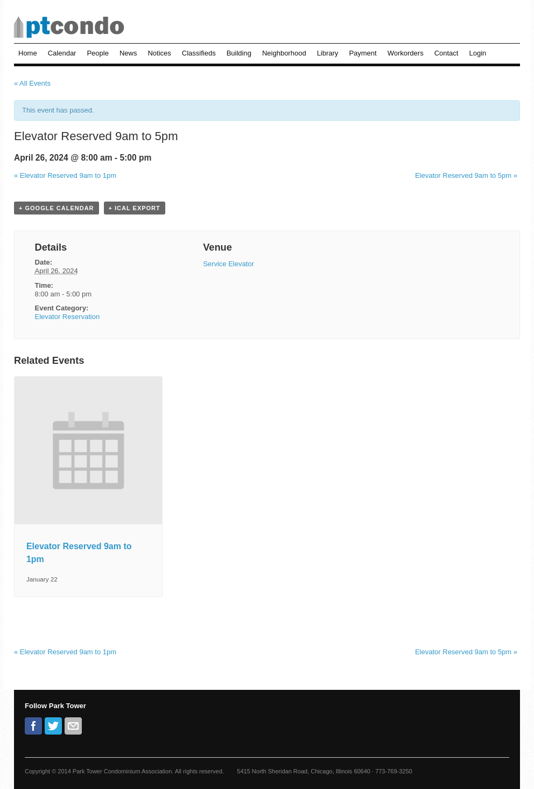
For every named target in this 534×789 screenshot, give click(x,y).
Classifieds (199, 53)
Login (477, 53)
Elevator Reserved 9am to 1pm (65, 175)
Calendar (62, 53)
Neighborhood (284, 53)
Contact (446, 53)
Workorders (406, 53)
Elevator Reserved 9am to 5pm (466, 175)
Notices (159, 53)
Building (239, 53)
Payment (362, 53)
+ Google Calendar (56, 208)
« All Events (32, 83)
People (97, 53)
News (128, 53)
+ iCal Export (134, 208)
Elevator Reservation (67, 317)
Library (328, 53)
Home (27, 53)
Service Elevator (228, 264)
